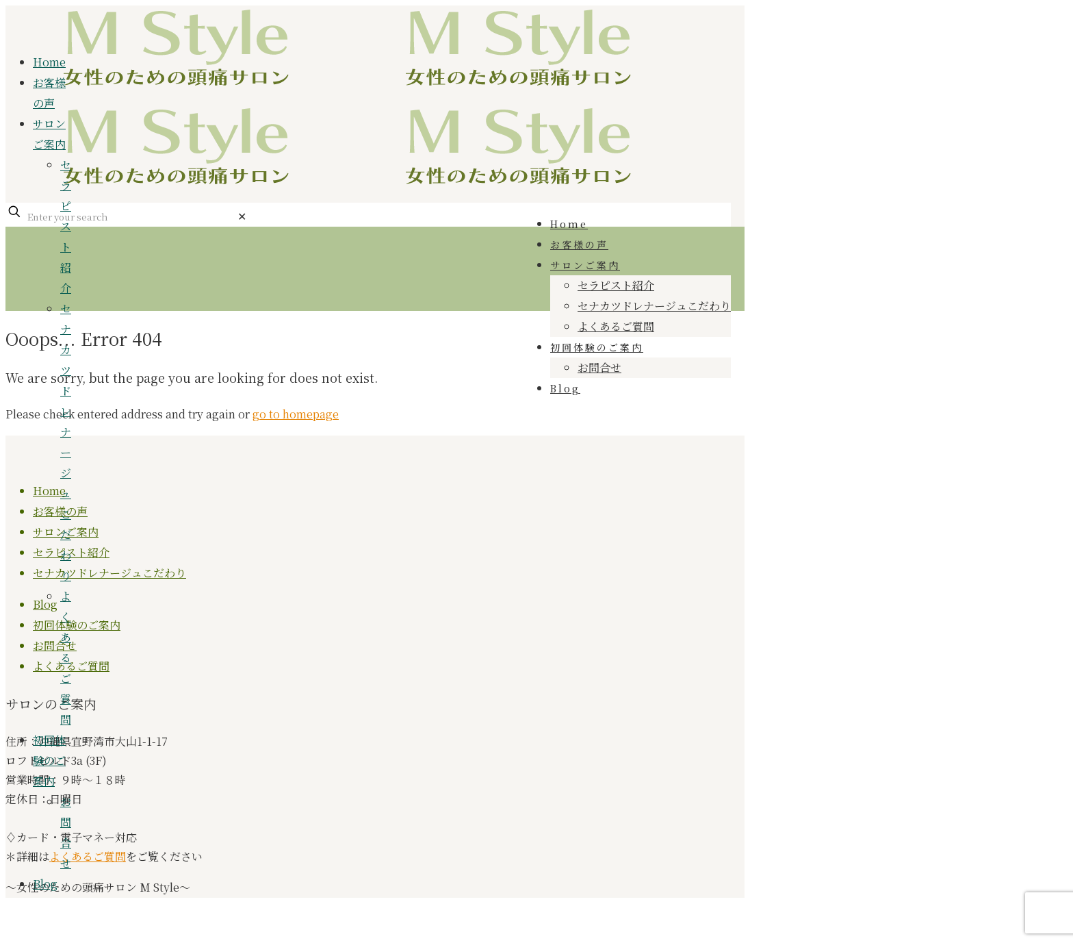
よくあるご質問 (71, 666)
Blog (45, 884)
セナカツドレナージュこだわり (109, 573)
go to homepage (296, 414)
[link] (241, 216)
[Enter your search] (130, 217)
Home (49, 62)
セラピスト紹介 (71, 552)
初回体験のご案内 (76, 625)
